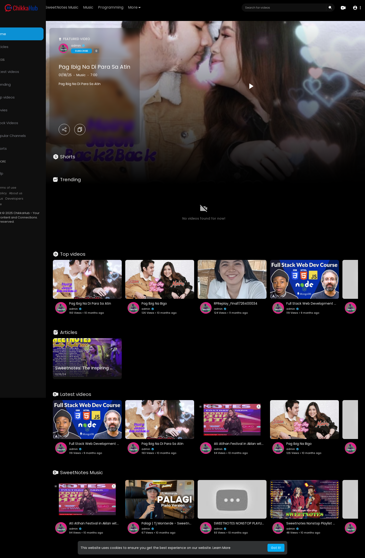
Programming (137, 7)
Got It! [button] (276, 547)
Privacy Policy (16, 193)
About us (35, 193)
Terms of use (26, 188)
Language (13, 204)
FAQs (9, 188)
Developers (34, 199)
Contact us (14, 199)
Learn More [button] (221, 547)
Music (115, 7)
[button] (356, 8)
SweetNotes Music (88, 7)
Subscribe (100, 51)
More (161, 7)
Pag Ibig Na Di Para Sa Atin (114, 67)
